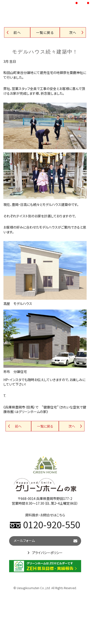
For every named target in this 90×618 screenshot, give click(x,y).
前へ (17, 32)
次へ (73, 32)
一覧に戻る (45, 32)
